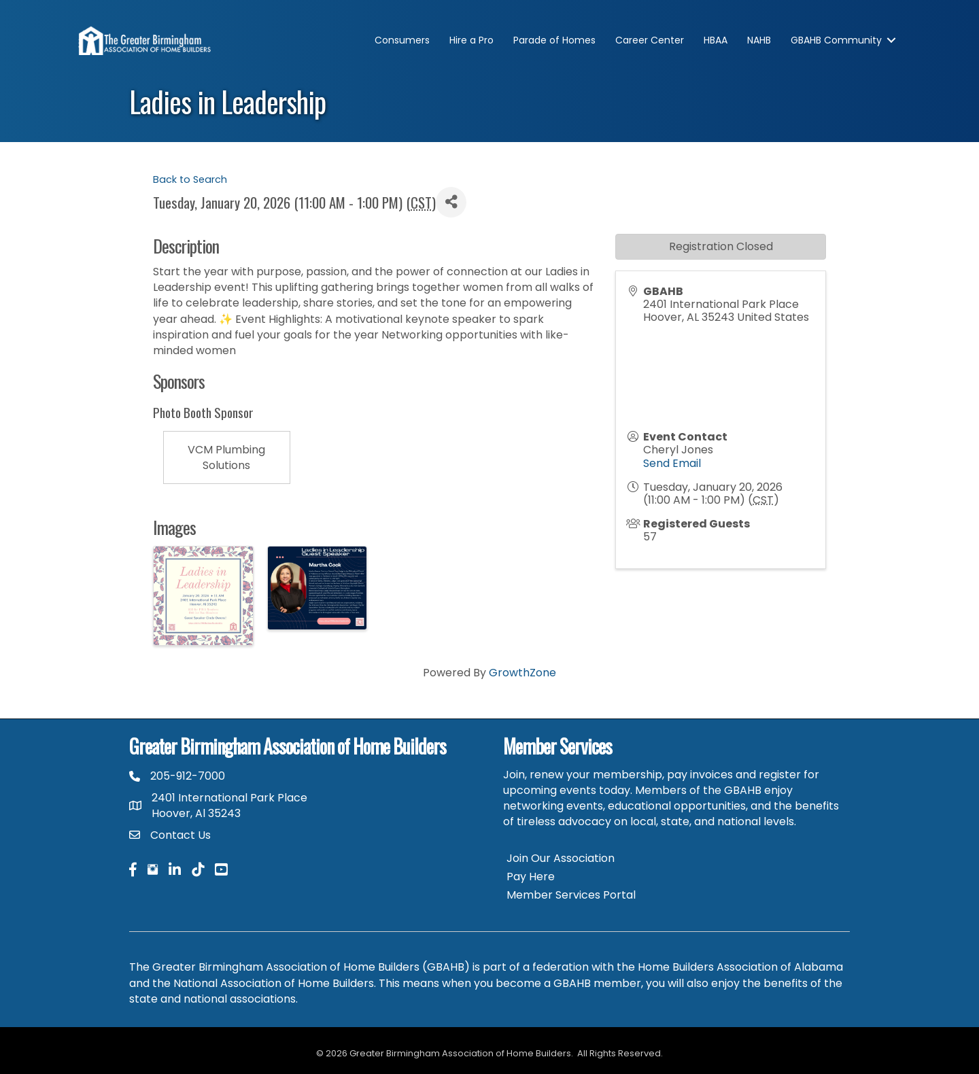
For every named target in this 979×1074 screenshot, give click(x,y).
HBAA (715, 40)
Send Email (672, 463)
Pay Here (530, 876)
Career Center (649, 40)
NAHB (759, 40)
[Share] (451, 202)
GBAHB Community (836, 40)
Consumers (402, 40)
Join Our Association (560, 858)
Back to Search (190, 179)
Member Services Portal (571, 895)
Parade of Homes (554, 40)
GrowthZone (522, 672)
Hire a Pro (471, 40)
